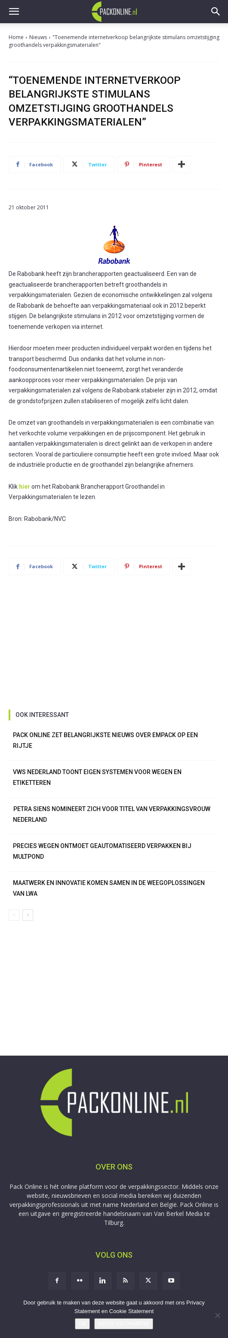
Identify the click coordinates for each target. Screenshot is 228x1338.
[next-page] (27, 915)
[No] (217, 1315)
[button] (14, 11)
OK (82, 1323)
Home (16, 37)
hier (24, 486)
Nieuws (38, 37)
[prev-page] (14, 915)
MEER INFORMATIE (123, 1323)
